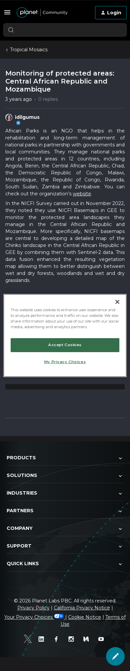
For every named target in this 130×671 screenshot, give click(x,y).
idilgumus (27, 117)
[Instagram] (72, 639)
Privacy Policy (33, 608)
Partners (65, 511)
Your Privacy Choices (34, 617)
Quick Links (65, 563)
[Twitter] (28, 638)
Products (65, 458)
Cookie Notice (84, 617)
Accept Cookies (65, 344)
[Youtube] (102, 639)
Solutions (65, 475)
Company (65, 528)
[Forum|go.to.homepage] (50, 12)
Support (65, 546)
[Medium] (87, 639)
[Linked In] (43, 639)
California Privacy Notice (82, 608)
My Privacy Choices (65, 361)
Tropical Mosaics (29, 50)
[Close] (117, 302)
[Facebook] (58, 639)
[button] (7, 12)
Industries (65, 493)
